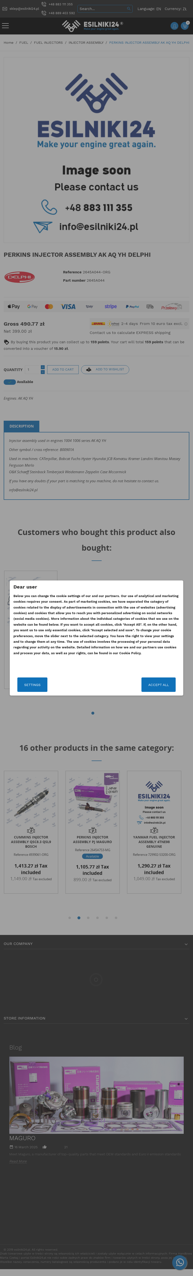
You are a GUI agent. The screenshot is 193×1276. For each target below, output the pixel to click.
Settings (42, 685)
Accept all (149, 685)
